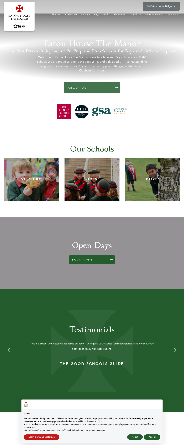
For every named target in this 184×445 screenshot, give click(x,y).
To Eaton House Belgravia (163, 4)
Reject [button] (135, 437)
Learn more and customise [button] (42, 437)
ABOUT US (77, 87)
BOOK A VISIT (83, 260)
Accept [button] (152, 437)
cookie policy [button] (96, 421)
